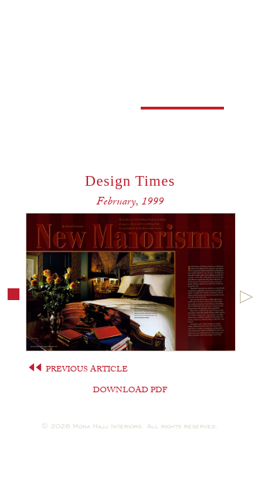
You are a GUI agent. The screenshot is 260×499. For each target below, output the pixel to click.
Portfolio (182, 75)
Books (78, 99)
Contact (182, 122)
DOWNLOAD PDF (130, 391)
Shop (78, 146)
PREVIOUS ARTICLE (78, 370)
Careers (78, 122)
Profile (78, 75)
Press (182, 99)
